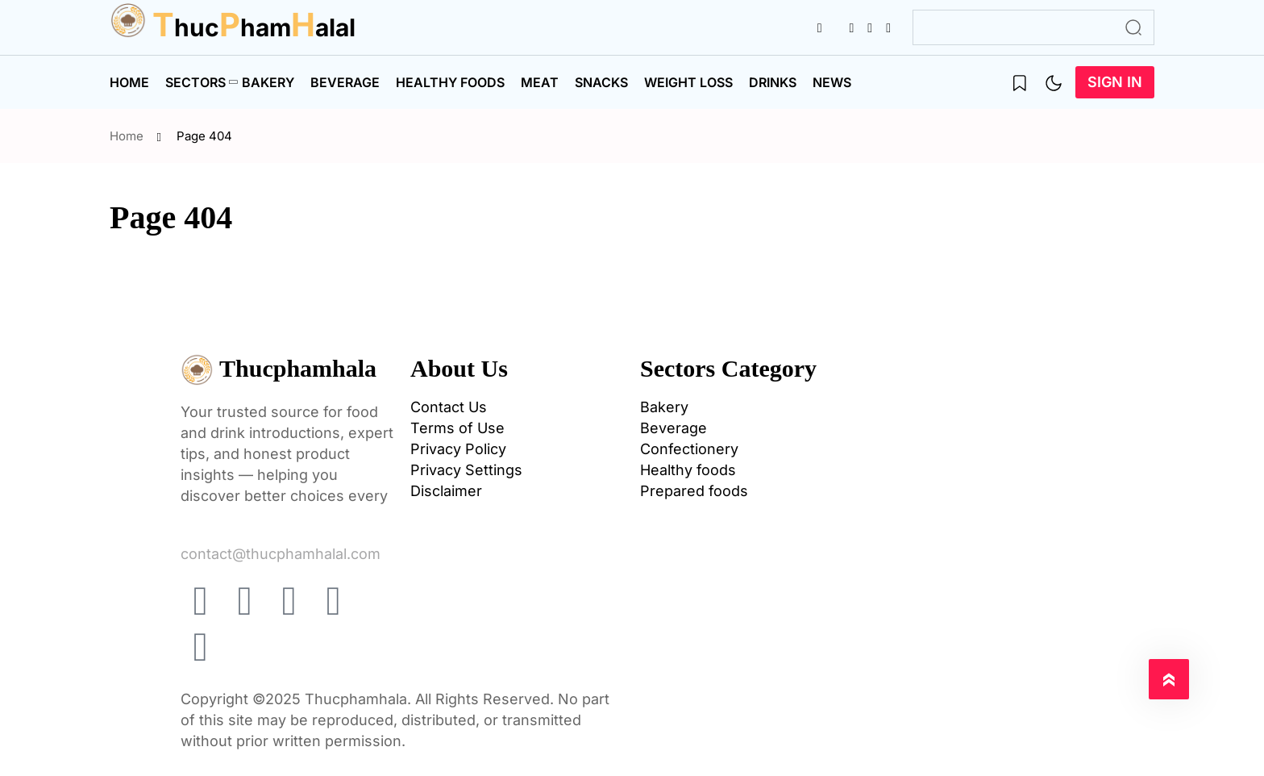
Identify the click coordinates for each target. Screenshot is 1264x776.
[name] (824, 27)
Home (129, 82)
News (832, 82)
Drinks (772, 82)
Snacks (601, 82)
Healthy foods (450, 82)
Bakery (268, 82)
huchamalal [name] (233, 27)
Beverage (345, 82)
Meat (540, 82)
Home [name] (130, 136)
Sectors (195, 82)
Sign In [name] (1114, 81)
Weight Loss (688, 82)
